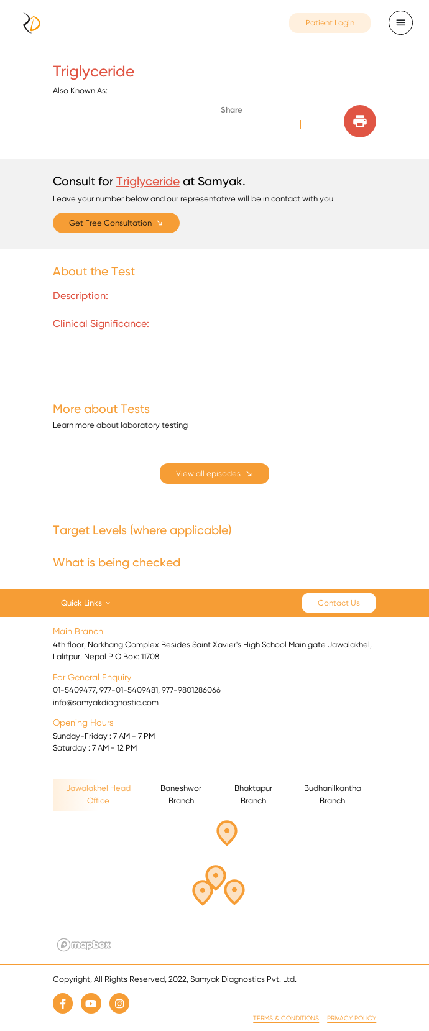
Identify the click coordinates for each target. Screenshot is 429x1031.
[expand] (214, 473)
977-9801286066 (191, 690)
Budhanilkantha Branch (332, 794)
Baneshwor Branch (180, 794)
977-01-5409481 (128, 690)
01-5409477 (74, 690)
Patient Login (329, 22)
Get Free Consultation (110, 223)
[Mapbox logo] (84, 945)
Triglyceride (148, 180)
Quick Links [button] (81, 603)
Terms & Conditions (286, 1018)
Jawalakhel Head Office (98, 794)
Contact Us (339, 603)
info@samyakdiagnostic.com (106, 702)
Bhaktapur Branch (253, 794)
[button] (215, 879)
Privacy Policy (351, 1018)
